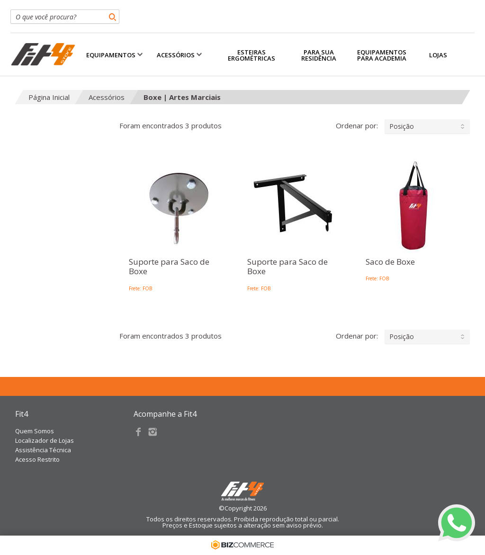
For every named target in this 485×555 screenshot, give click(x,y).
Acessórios (107, 97)
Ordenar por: (403, 126)
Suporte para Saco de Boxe (169, 267)
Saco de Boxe (390, 262)
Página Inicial (49, 97)
